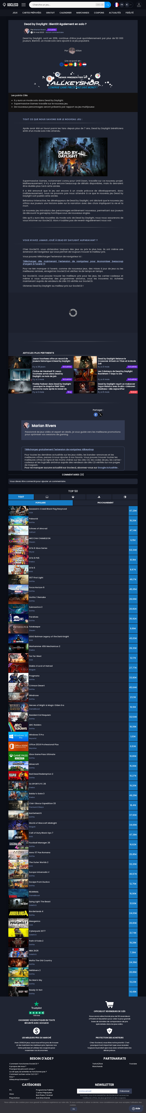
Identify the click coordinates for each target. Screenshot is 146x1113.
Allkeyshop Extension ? (19, 1079)
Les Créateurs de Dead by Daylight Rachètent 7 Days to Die (115, 372)
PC (10, 1090)
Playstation (14, 1098)
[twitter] (100, 414)
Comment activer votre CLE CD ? (23, 1074)
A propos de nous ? (17, 1066)
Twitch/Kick (97, 1063)
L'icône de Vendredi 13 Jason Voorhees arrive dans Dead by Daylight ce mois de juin (48, 374)
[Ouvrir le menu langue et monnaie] (123, 5)
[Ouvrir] (23, 5)
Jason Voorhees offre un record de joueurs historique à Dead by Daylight (51, 360)
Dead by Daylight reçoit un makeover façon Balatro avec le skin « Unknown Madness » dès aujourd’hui (116, 386)
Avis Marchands (43, 1098)
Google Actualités (108, 467)
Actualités (52, 30)
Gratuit (134, 392)
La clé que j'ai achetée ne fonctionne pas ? (28, 1071)
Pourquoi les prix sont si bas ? (22, 1069)
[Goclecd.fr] (10, 5)
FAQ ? (11, 1077)
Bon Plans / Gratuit (44, 1095)
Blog (69, 392)
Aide (136, 1108)
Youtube (133, 1063)
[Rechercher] (108, 5)
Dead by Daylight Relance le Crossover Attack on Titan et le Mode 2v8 (117, 361)
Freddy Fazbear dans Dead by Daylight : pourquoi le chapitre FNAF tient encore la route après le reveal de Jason (52, 386)
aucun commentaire (55, 32)
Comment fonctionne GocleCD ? (24, 1063)
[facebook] (95, 414)
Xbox (11, 1094)
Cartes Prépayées (44, 1092)
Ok (74, 1109)
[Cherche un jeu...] (70, 5)
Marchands (97, 1066)
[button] (139, 5)
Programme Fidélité (44, 1090)
